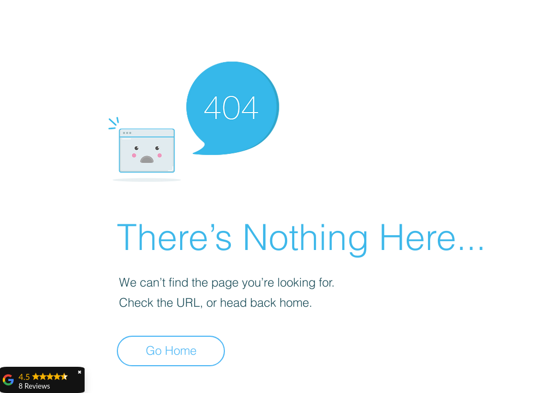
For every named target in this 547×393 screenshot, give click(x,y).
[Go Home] (171, 351)
